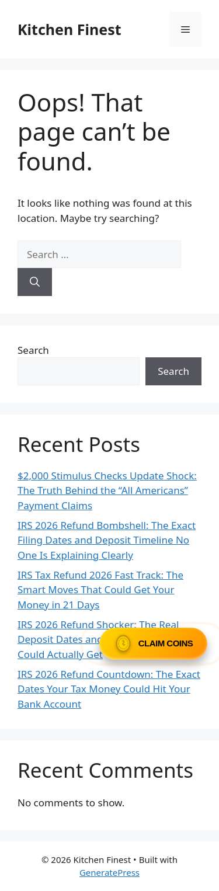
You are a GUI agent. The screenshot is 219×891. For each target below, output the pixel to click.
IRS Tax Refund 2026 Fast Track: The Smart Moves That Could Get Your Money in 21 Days (100, 589)
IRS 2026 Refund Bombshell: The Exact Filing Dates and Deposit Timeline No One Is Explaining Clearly (107, 540)
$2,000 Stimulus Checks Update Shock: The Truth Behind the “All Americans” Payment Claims (107, 490)
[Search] (35, 282)
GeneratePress (109, 872)
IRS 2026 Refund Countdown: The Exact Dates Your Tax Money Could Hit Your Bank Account (109, 689)
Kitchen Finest (69, 29)
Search (33, 350)
